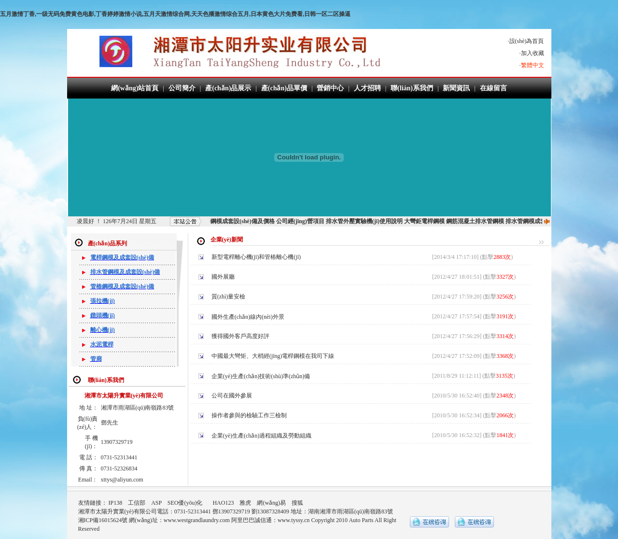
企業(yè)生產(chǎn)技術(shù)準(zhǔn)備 (261, 376)
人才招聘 (367, 88)
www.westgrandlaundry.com (197, 520)
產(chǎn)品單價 (284, 88)
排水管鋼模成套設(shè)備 (541, 221)
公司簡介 (182, 88)
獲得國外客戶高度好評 (241, 336)
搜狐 (297, 502)
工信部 (136, 502)
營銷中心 (330, 88)
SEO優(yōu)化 (185, 502)
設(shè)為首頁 (526, 41)
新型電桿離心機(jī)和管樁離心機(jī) (256, 257)
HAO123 (223, 502)
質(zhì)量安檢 (229, 296)
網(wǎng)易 (271, 502)
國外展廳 (223, 276)
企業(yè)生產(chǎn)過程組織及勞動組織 (262, 435)
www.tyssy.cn (293, 520)
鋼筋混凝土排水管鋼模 (479, 221)
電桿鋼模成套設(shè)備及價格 (241, 221)
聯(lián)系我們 (412, 88)
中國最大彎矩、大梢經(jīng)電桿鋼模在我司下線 (273, 356)
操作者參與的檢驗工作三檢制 (249, 415)
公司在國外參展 (232, 395)
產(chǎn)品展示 (228, 88)
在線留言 (493, 88)
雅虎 (245, 502)
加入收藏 (532, 53)
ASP (156, 502)
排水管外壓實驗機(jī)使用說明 (368, 221)
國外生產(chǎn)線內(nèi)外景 (248, 316)
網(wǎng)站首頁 (134, 88)
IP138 (116, 502)
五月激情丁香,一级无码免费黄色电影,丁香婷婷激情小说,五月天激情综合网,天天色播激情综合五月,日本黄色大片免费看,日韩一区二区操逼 (175, 14)
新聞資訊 (456, 88)
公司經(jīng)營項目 (304, 221)
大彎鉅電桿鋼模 (428, 221)
